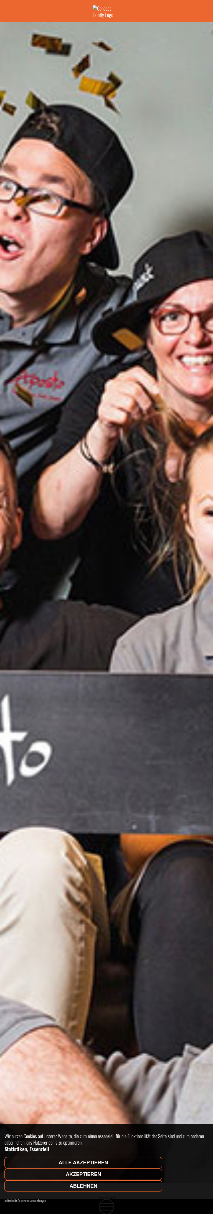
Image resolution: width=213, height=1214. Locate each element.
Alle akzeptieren (83, 1162)
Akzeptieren (83, 1174)
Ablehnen (83, 1186)
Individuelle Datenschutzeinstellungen (25, 1200)
